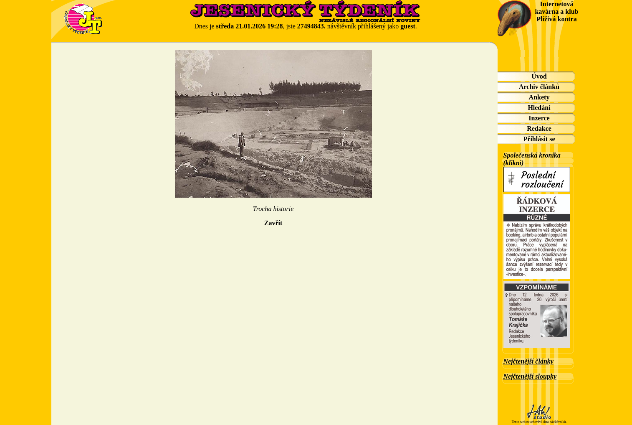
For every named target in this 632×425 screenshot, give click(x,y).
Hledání (539, 107)
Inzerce (538, 118)
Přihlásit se (539, 139)
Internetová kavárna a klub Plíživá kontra (556, 11)
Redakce (539, 128)
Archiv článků (539, 86)
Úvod (538, 76)
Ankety (539, 97)
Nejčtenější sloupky (530, 376)
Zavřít (273, 222)
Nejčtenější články (528, 361)
